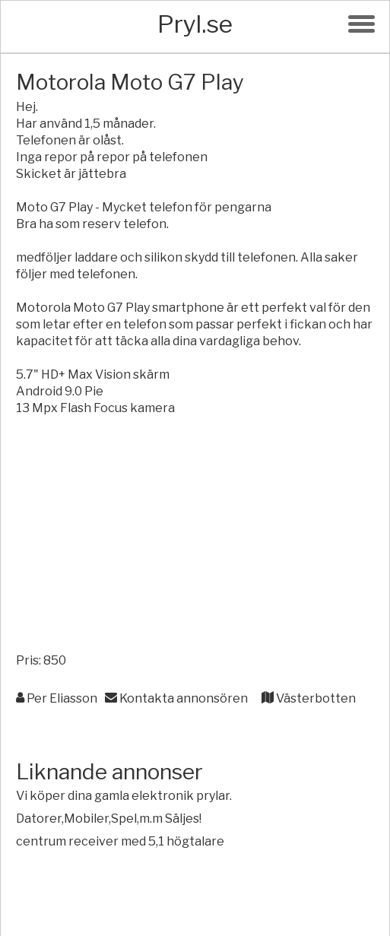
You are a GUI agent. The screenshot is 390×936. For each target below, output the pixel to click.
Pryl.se (195, 24)
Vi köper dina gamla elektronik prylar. (124, 795)
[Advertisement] (195, 538)
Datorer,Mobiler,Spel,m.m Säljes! (108, 818)
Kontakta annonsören (176, 698)
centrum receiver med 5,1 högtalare (120, 841)
